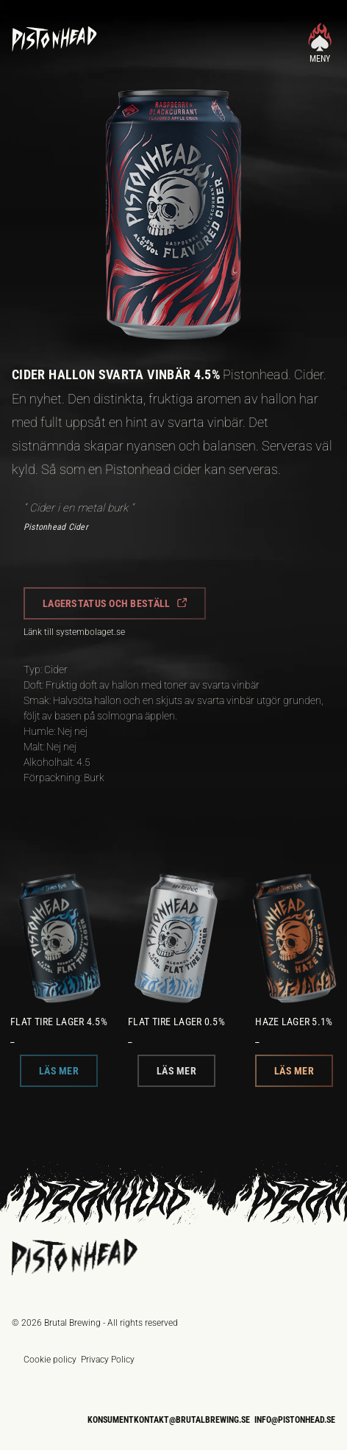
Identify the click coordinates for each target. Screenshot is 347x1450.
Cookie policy (50, 1359)
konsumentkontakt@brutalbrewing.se (168, 1420)
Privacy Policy (108, 1359)
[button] (115, 603)
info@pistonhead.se (294, 1420)
